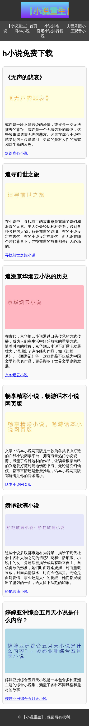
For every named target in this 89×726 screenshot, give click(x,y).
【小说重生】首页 (22, 26)
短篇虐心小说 (16, 153)
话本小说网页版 (18, 484)
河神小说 (22, 31)
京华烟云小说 (16, 375)
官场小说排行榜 (50, 31)
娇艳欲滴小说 (16, 591)
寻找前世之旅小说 (20, 255)
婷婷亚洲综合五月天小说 (26, 699)
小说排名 (52, 26)
